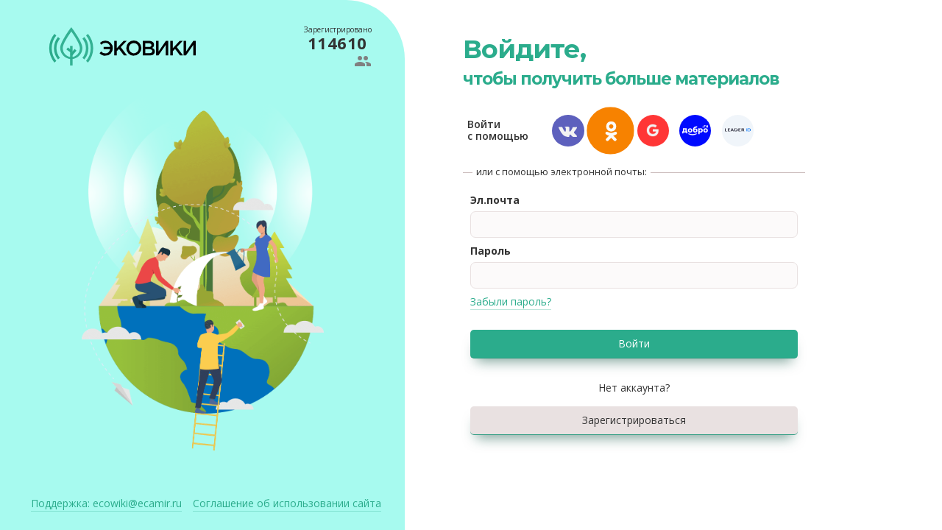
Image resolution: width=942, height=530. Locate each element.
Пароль (490, 251)
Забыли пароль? (510, 301)
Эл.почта (495, 200)
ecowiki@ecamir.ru (106, 503)
